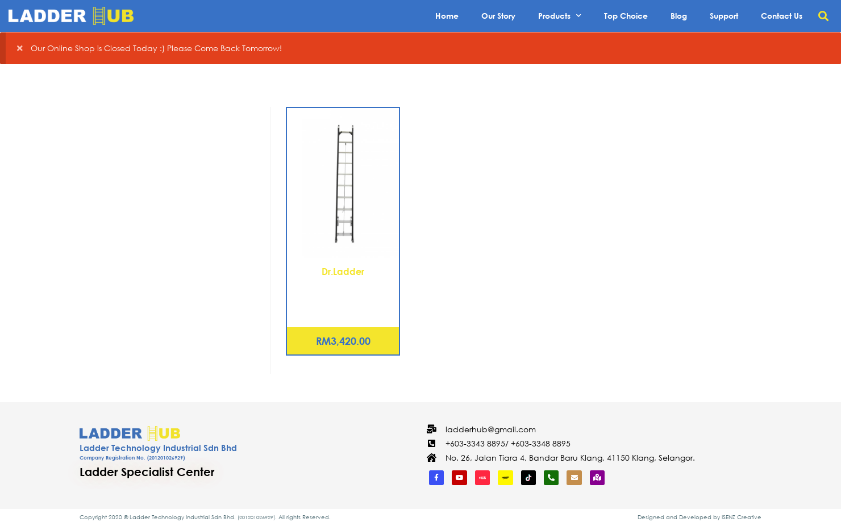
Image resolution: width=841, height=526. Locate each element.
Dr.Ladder (343, 271)
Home (447, 15)
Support (724, 15)
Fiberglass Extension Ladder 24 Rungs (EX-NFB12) (343, 292)
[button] (823, 16)
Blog (679, 15)
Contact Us (781, 15)
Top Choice (626, 15)
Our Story (498, 15)
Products (559, 15)
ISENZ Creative (741, 517)
